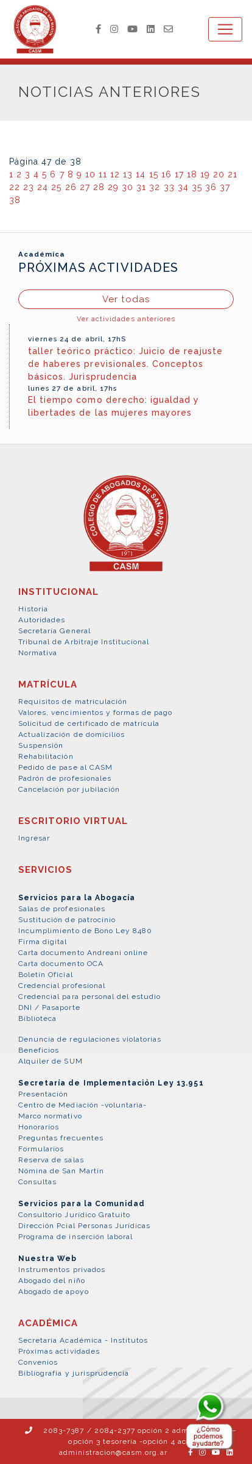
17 (179, 174)
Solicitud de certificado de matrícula (88, 723)
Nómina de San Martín (61, 1171)
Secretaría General (54, 631)
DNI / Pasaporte (49, 1007)
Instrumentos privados (61, 1269)
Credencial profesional (61, 985)
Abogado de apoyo (53, 1291)
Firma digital (43, 941)
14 (140, 174)
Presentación (43, 1094)
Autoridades (41, 620)
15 (153, 174)
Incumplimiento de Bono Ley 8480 (85, 930)
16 (166, 174)
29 (113, 187)
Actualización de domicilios (71, 734)
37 (225, 187)
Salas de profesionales (61, 908)
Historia (33, 609)
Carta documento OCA (60, 963)
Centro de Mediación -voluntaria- (82, 1105)
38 (15, 200)
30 (127, 187)
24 (42, 187)
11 (103, 174)
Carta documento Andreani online (83, 952)
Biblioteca (37, 1018)
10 (90, 174)
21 (232, 174)
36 (211, 187)
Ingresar (34, 838)
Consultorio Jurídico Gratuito (74, 1214)
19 (205, 174)
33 (169, 187)
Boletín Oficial (45, 974)
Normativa (37, 652)
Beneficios (38, 1050)
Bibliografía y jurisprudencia (73, 1373)
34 (183, 187)
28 (99, 187)
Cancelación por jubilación (69, 789)
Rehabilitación (46, 756)
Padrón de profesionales (64, 778)
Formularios (41, 1149)
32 (154, 187)
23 (28, 187)
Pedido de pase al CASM (65, 767)
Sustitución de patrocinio (67, 919)
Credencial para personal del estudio (89, 996)
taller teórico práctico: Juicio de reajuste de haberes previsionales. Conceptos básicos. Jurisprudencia (125, 364)
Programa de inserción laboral (75, 1236)
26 (71, 187)
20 (219, 174)
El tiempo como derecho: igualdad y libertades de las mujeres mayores (113, 406)
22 (14, 187)
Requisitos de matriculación (72, 701)
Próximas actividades (59, 1351)
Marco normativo (50, 1116)
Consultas (37, 1182)
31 (141, 187)
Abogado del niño (51, 1280)
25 (56, 187)
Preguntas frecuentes (60, 1138)
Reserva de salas (51, 1160)
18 (192, 174)
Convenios (38, 1362)
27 (85, 187)
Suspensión (40, 745)
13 (128, 174)
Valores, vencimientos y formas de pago (95, 712)
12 (115, 174)
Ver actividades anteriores (126, 318)
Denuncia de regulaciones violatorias (89, 1039)
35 (197, 187)
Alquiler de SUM (50, 1061)
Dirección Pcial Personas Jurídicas (84, 1225)
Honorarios (38, 1127)
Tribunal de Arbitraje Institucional (83, 642)
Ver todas (125, 299)
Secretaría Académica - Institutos (83, 1340)
